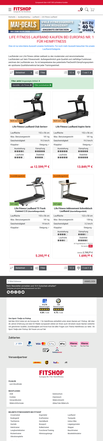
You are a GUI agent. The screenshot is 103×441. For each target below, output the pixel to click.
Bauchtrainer (73, 423)
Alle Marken (14, 434)
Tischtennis (14, 414)
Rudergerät (14, 411)
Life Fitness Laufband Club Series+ (30, 119)
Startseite (11, 17)
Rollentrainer (44, 420)
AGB (11, 387)
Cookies (13, 390)
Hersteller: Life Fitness (22, 78)
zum (16, 377)
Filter (43, 65)
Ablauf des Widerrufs (61, 396)
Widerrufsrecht (58, 393)
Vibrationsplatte (16, 429)
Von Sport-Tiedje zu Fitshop (20, 311)
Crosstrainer (15, 408)
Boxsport (42, 417)
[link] (8, 285)
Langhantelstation (17, 423)
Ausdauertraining (24, 17)
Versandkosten (15, 393)
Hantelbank (43, 414)
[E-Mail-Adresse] (45, 274)
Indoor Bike (72, 414)
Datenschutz (57, 387)
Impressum (57, 390)
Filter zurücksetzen (42, 78)
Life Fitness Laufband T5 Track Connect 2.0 (30, 202)
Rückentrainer (15, 426)
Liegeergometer (74, 417)
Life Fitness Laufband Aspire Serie (73, 119)
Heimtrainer (15, 420)
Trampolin (71, 411)
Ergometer (43, 408)
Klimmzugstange (45, 426)
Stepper (71, 420)
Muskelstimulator (74, 426)
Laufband (35, 17)
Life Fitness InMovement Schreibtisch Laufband (73, 202)
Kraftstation (44, 411)
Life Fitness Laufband (49, 17)
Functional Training (46, 423)
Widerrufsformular (17, 396)
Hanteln (13, 417)
